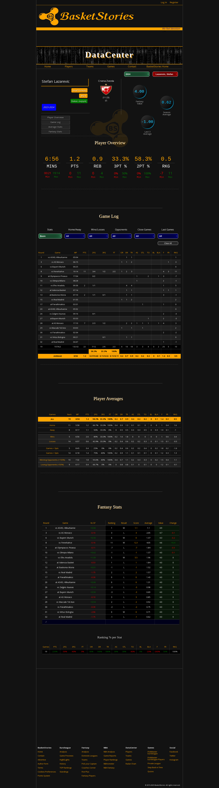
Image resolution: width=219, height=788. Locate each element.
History (63, 763)
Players (129, 751)
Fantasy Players (89, 775)
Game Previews (66, 755)
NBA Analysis (109, 751)
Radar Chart (131, 763)
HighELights (65, 759)
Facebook (174, 751)
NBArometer (109, 763)
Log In (164, 2)
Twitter (172, 755)
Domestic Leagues (90, 755)
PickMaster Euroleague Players (156, 758)
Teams (85, 759)
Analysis (63, 751)
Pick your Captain (89, 763)
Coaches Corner (89, 767)
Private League (154, 763)
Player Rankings (111, 759)
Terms (40, 767)
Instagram (174, 759)
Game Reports (110, 755)
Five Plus (85, 771)
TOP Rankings (66, 767)
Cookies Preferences (47, 771)
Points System (44, 775)
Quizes (151, 771)
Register (174, 2)
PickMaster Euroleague (153, 752)
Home (40, 751)
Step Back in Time (155, 767)
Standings (64, 771)
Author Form (43, 763)
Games (129, 759)
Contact (41, 755)
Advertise (42, 759)
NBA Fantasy (109, 767)
